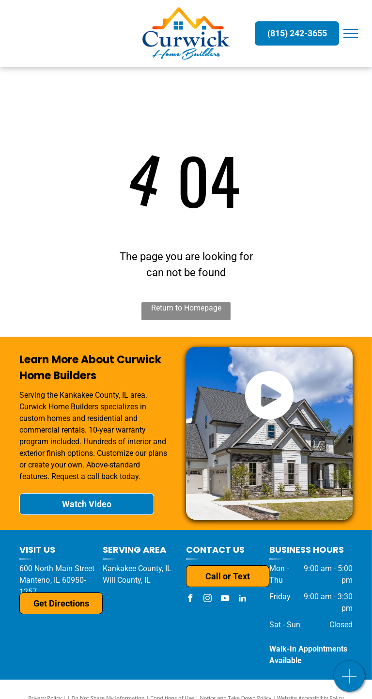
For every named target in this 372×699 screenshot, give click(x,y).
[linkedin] (242, 599)
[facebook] (190, 599)
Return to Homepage (186, 307)
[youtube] (224, 599)
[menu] (350, 33)
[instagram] (207, 599)
